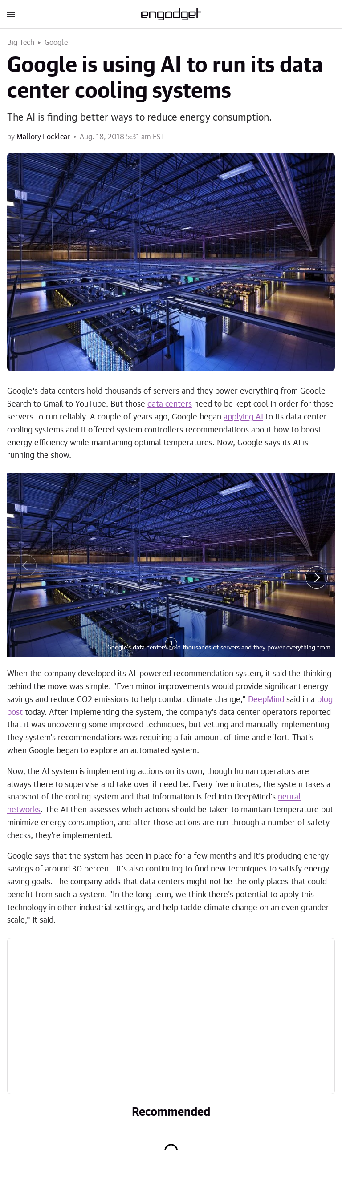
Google (56, 42)
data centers (169, 404)
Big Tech (21, 42)
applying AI (243, 417)
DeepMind (266, 700)
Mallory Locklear (43, 137)
